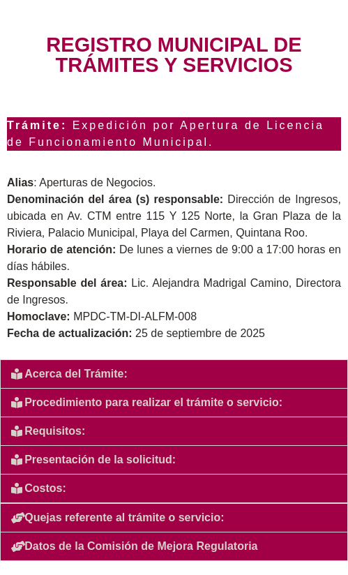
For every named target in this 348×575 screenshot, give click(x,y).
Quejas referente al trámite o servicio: (124, 517)
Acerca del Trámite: (76, 374)
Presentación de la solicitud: (100, 459)
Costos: (45, 488)
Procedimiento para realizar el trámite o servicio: (153, 402)
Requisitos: (54, 431)
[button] (174, 374)
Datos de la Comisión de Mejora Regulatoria (140, 546)
